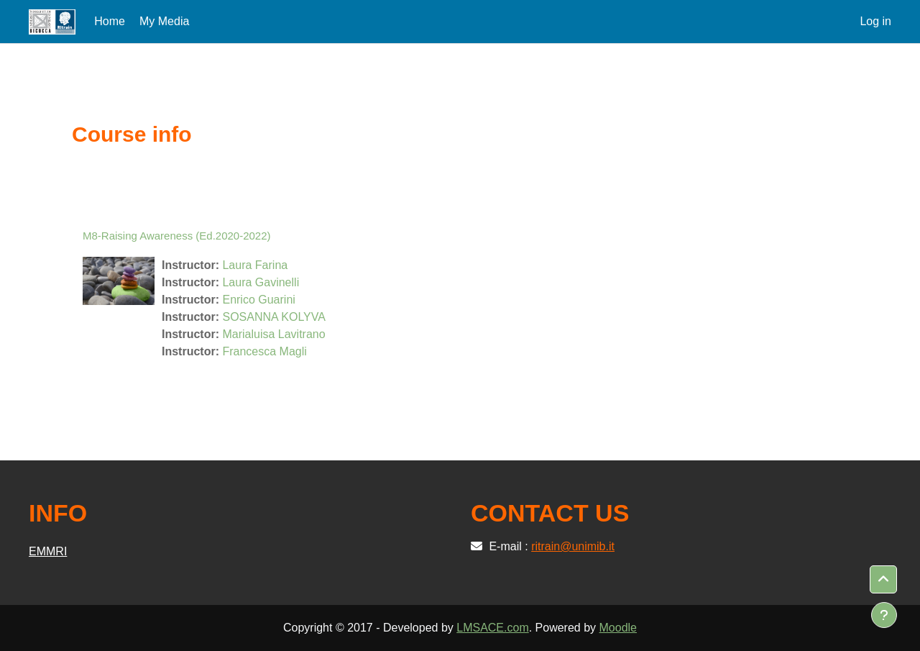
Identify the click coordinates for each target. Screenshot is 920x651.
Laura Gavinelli (260, 282)
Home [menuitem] (109, 21)
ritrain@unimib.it (573, 546)
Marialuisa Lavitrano (273, 334)
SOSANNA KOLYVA (273, 317)
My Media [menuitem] (164, 21)
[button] (883, 579)
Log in (875, 21)
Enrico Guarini (258, 299)
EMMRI (48, 551)
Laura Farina (255, 265)
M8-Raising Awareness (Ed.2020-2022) (177, 235)
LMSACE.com (492, 628)
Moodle (618, 628)
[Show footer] (884, 615)
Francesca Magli (264, 351)
